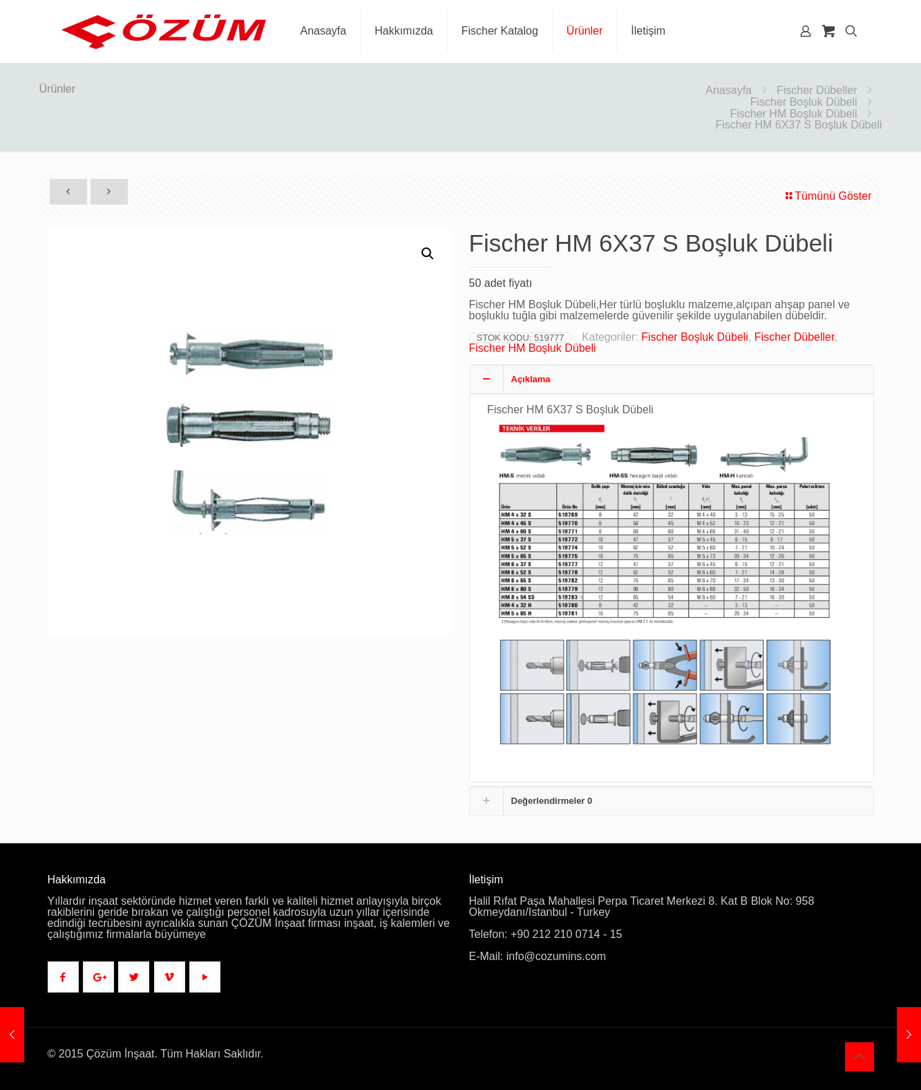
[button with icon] (63, 977)
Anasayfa (728, 90)
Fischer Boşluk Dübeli (803, 102)
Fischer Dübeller (817, 90)
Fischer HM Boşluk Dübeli (793, 114)
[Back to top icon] (859, 1056)
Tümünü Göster (827, 196)
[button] (428, 253)
